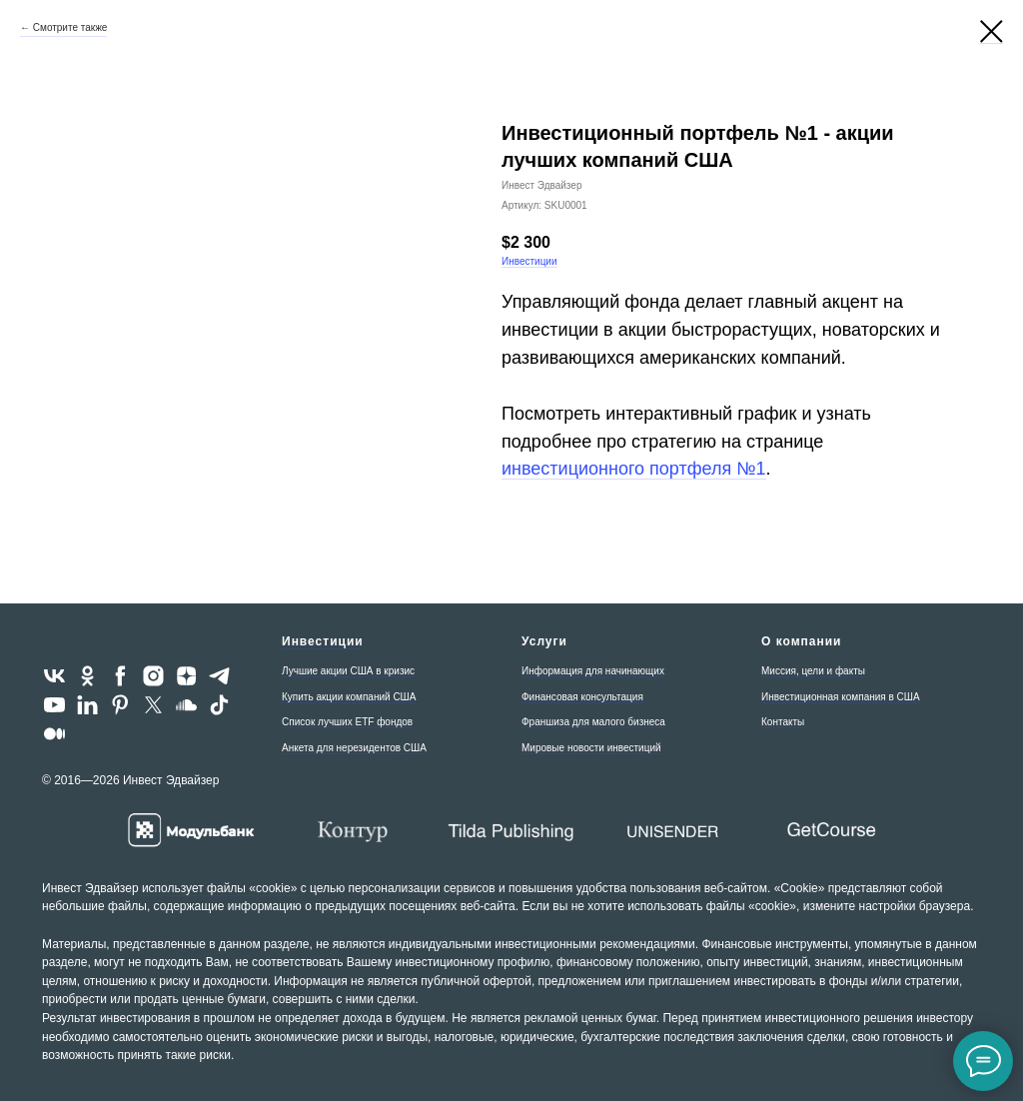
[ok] (87, 675)
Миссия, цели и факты (813, 670)
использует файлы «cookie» (219, 888)
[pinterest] (120, 704)
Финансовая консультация (582, 696)
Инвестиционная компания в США (840, 696)
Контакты (782, 721)
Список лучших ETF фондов (347, 721)
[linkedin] (87, 704)
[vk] (54, 675)
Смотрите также (70, 27)
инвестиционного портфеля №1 (634, 469)
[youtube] (54, 704)
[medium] (54, 733)
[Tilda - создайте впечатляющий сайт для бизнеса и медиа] (511, 830)
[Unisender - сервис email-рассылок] (671, 830)
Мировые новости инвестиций (591, 747)
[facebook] (120, 675)
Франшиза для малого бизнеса (593, 721)
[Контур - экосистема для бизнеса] (352, 830)
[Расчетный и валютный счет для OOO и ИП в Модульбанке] (192, 830)
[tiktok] (219, 704)
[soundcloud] (186, 704)
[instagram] (153, 675)
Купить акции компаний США (349, 696)
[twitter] (153, 704)
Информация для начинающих (592, 670)
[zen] (186, 675)
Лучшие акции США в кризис (348, 670)
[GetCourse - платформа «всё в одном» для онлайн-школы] (831, 830)
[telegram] (219, 675)
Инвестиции (529, 261)
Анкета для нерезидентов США (354, 747)
